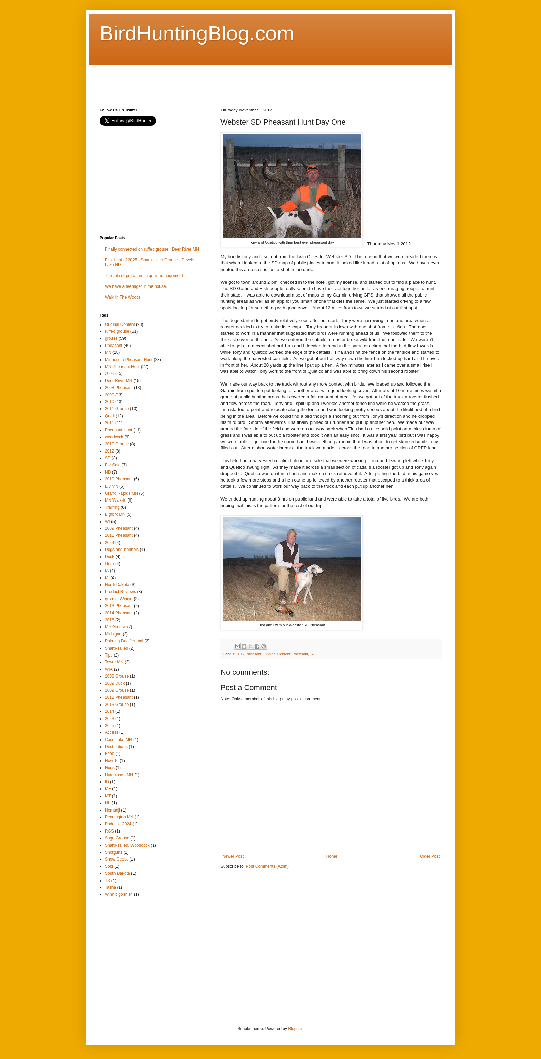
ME (108, 788)
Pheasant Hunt (118, 430)
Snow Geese (117, 859)
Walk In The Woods (123, 297)
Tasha (110, 887)
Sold (109, 866)
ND (108, 472)
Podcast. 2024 (118, 824)
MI (107, 577)
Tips (108, 655)
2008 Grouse (117, 676)
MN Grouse (115, 626)
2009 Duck (115, 683)
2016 (109, 620)
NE (108, 802)
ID (107, 781)
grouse (111, 338)
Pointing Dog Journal (124, 641)
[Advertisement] (225, 80)
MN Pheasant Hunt (122, 366)
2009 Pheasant (119, 528)
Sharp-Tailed (116, 648)
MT (108, 796)
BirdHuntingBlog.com (197, 33)
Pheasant (300, 654)
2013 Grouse (117, 704)
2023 (109, 718)
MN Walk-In (115, 500)
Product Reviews (120, 591)
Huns (110, 767)
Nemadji (112, 810)
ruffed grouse (117, 331)
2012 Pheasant (249, 654)
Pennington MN (119, 817)
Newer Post (233, 856)
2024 (109, 542)
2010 (109, 401)
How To (112, 760)
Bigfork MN (115, 514)
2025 (109, 725)
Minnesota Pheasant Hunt (129, 359)
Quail (110, 416)
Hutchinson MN (119, 775)
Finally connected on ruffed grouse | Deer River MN (152, 249)
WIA (109, 669)
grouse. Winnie (118, 598)
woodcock (114, 437)
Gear (109, 563)
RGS (109, 831)
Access (111, 732)
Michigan (113, 634)
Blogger (295, 1028)
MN (108, 352)
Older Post (430, 856)
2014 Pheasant (119, 613)
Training (112, 507)
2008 (109, 373)
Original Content (276, 654)
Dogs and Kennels (122, 549)
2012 (109, 451)
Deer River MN (118, 380)
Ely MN (111, 486)
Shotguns (113, 852)
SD (312, 654)
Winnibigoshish (119, 894)
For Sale (112, 465)
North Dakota (117, 584)
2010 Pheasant (119, 479)
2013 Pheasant (119, 605)
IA (107, 570)
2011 (109, 422)
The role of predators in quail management (144, 275)
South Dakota (117, 873)
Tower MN (114, 662)
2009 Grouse (117, 690)
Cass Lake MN (118, 739)
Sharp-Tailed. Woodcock (127, 845)
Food (109, 753)
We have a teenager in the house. (136, 286)
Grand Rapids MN (121, 493)
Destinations (116, 746)
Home (331, 856)
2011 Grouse (117, 408)
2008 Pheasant (119, 387)
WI (107, 521)
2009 (109, 394)
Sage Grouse (117, 838)
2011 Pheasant (119, 535)
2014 (109, 711)
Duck (109, 556)
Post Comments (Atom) (267, 866)
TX (107, 880)
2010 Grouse (117, 443)
